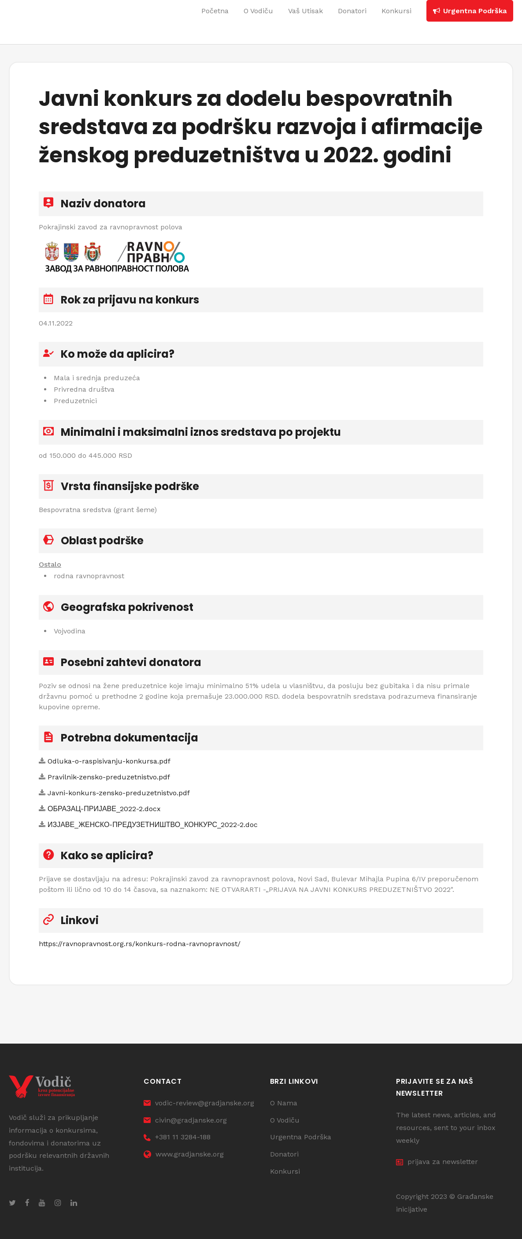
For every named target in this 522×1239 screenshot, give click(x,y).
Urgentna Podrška (300, 1137)
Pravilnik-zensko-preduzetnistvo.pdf (109, 777)
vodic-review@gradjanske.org (199, 1103)
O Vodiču (285, 1120)
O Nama (283, 1103)
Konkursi (285, 1171)
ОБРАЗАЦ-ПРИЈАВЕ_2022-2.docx (104, 809)
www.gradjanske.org (184, 1154)
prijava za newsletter (437, 1161)
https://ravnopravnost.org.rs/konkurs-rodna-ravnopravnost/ (140, 944)
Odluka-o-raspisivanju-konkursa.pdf (109, 761)
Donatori (284, 1154)
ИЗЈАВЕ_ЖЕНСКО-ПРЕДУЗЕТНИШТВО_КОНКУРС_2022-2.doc (153, 824)
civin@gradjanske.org (185, 1120)
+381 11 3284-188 (177, 1137)
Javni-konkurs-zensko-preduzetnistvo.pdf (119, 793)
